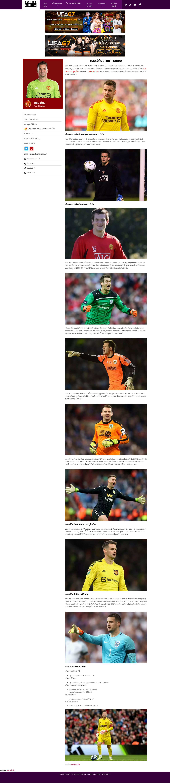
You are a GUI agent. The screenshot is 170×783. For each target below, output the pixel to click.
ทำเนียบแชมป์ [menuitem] (114, 4)
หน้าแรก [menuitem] (45, 4)
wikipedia (75, 764)
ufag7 (92, 778)
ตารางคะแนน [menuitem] (89, 4)
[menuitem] (57, 4)
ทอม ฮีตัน (11, 770)
